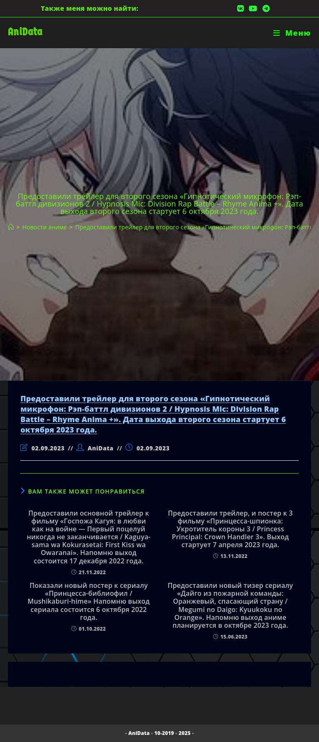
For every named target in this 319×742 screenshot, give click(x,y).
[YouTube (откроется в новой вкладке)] (253, 8)
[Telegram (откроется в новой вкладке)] (265, 8)
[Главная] (11, 227)
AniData (25, 31)
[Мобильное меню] (292, 33)
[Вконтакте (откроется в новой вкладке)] (240, 8)
